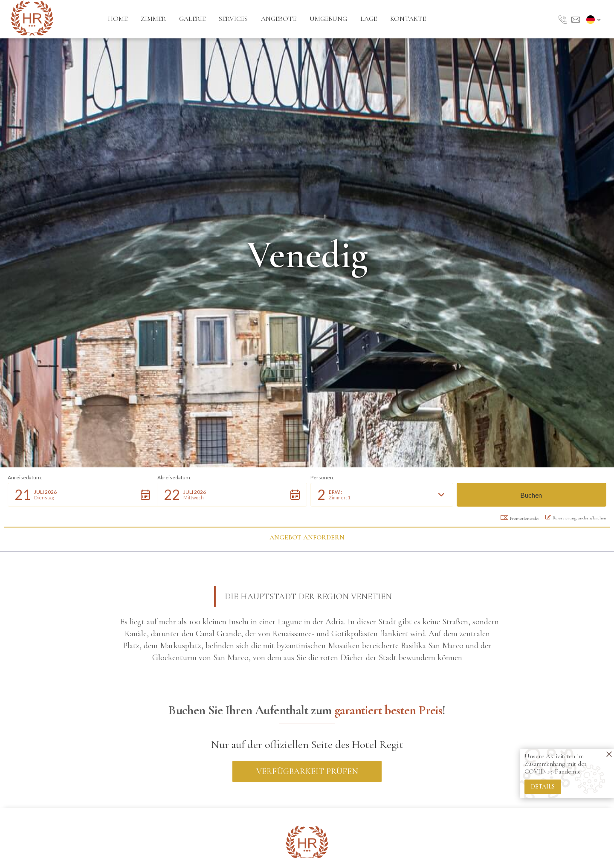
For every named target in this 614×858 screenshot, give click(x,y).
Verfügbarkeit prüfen (307, 771)
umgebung (328, 18)
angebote (278, 18)
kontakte (408, 18)
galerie (192, 18)
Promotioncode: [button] (520, 518)
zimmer (153, 18)
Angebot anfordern (307, 537)
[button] (594, 19)
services (233, 18)
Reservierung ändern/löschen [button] (575, 518)
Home (117, 18)
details (543, 786)
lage (368, 18)
